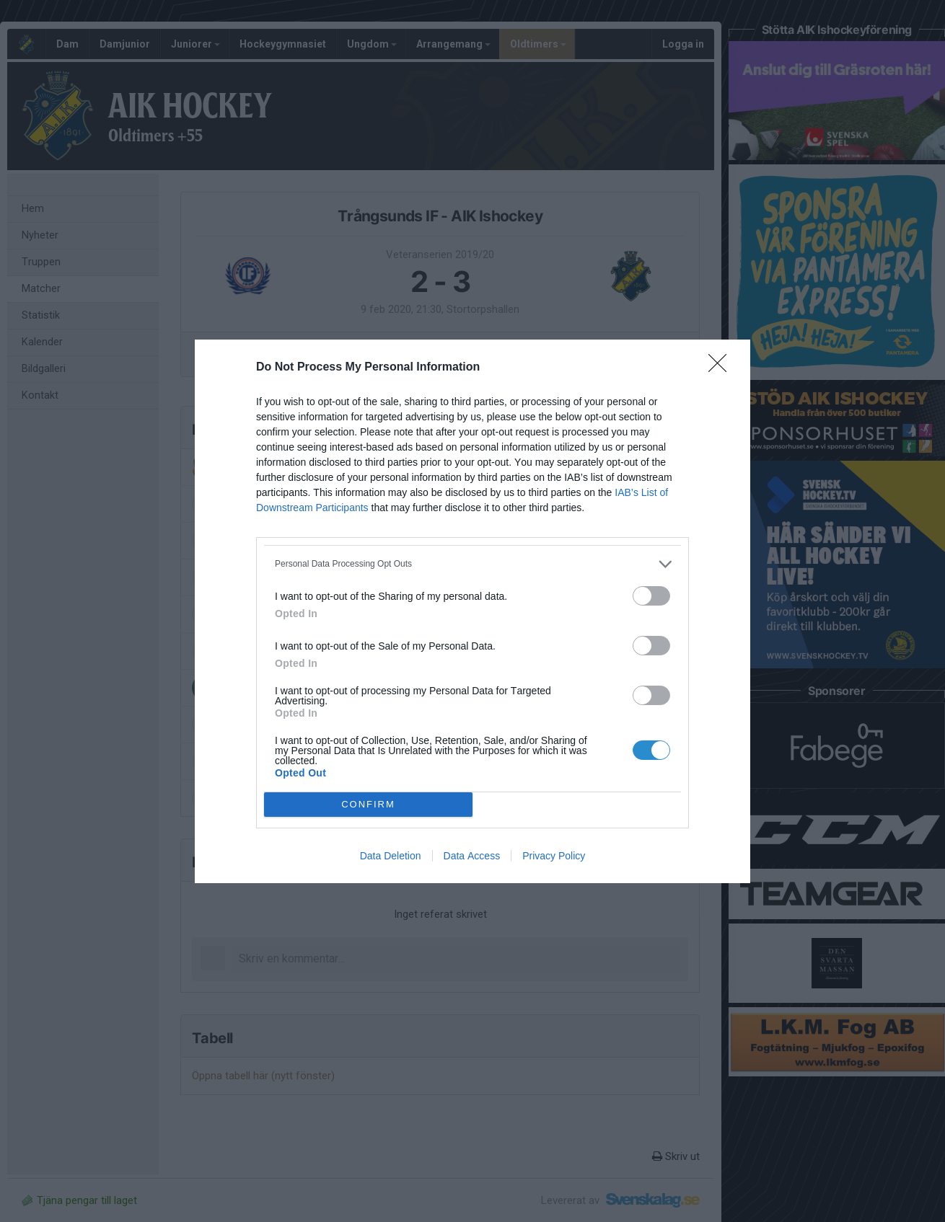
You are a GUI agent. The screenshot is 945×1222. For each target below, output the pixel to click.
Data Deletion (390, 856)
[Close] (722, 367)
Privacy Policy (553, 856)
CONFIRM (368, 804)
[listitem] (472, 564)
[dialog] (472, 611)
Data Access (472, 856)
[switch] (651, 596)
